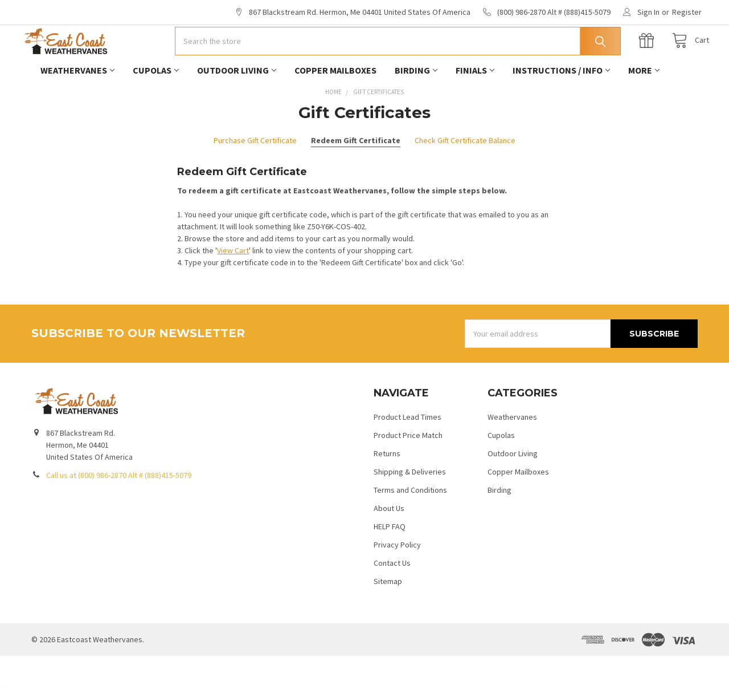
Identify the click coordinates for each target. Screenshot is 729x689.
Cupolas (156, 103)
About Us (389, 541)
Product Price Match (408, 468)
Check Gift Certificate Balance (465, 173)
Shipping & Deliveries (410, 505)
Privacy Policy (397, 578)
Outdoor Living (236, 103)
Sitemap (388, 614)
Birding (416, 103)
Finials (475, 103)
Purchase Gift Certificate (255, 173)
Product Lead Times (407, 450)
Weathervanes (77, 103)
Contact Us (392, 596)
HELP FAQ (390, 559)
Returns (387, 486)
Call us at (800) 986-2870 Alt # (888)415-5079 (118, 508)
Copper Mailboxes (335, 103)
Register (687, 12)
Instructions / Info (561, 103)
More (644, 103)
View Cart (233, 283)
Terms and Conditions (410, 523)
